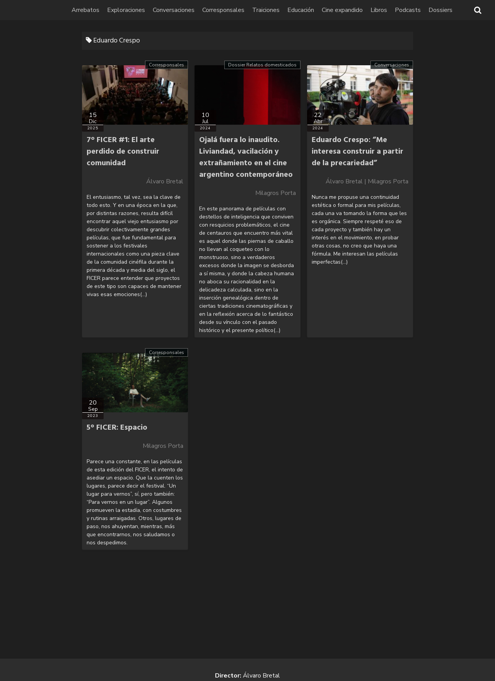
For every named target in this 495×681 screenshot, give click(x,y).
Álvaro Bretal (164, 181)
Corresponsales (224, 10)
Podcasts (408, 10)
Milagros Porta (275, 193)
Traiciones (266, 10)
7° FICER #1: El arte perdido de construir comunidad (123, 151)
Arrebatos (86, 10)
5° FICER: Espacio (117, 428)
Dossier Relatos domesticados (262, 65)
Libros (379, 10)
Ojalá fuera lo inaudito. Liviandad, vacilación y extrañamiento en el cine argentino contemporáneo (246, 157)
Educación (301, 10)
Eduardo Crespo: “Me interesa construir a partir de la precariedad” (357, 151)
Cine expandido (342, 10)
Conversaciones (174, 10)
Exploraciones (126, 10)
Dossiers (441, 10)
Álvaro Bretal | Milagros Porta (367, 181)
